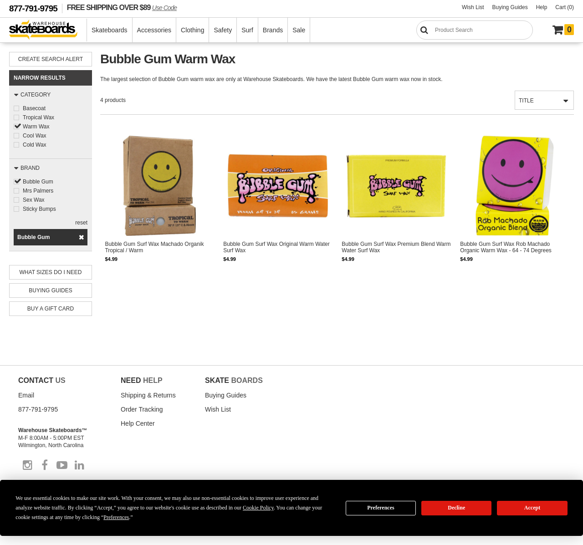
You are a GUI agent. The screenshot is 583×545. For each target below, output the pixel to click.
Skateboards (110, 30)
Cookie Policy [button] (258, 507)
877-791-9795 (33, 8)
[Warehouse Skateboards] (48, 30)
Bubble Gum (38, 181)
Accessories (154, 30)
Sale (298, 30)
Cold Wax (34, 145)
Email (26, 395)
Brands (273, 30)
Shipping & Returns (148, 395)
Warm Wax (36, 126)
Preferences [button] (116, 517)
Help (541, 7)
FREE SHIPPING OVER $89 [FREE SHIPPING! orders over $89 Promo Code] (122, 7)
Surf (247, 30)
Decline (456, 507)
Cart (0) (564, 7)
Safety (223, 30)
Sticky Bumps (39, 209)
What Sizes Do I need (51, 272)
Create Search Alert (50, 59)
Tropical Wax (38, 117)
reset (81, 222)
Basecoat (34, 108)
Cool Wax (34, 135)
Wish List (473, 7)
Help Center (138, 423)
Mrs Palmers (38, 191)
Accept (532, 507)
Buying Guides (510, 7)
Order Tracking (142, 409)
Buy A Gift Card (50, 309)
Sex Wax (34, 200)
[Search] (474, 30)
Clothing (192, 30)
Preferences (380, 507)
